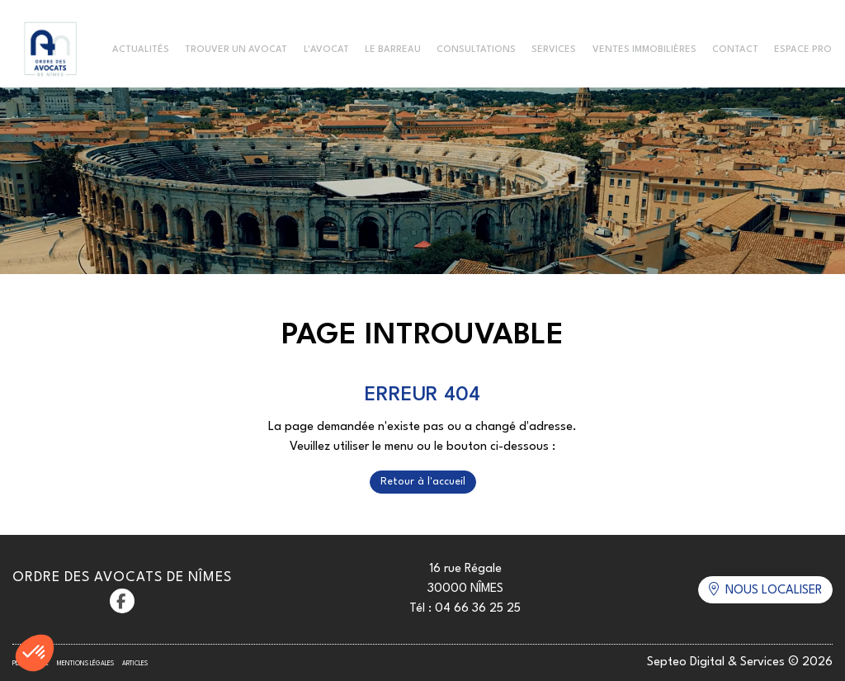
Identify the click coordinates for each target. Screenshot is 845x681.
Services (553, 49)
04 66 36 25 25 (478, 609)
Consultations (476, 49)
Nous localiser (773, 590)
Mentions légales (85, 663)
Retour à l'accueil (422, 481)
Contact (735, 49)
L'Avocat (326, 49)
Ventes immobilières (644, 49)
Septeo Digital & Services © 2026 (740, 662)
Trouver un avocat (236, 49)
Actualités (140, 49)
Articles (135, 663)
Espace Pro (803, 49)
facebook (122, 601)
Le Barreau (393, 49)
